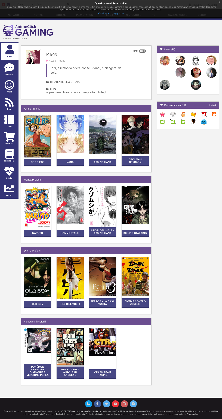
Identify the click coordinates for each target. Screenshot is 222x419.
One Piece (37, 162)
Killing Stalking (135, 233)
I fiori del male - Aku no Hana (102, 231)
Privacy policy (192, 414)
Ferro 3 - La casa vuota (103, 302)
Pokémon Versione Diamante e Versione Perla (37, 370)
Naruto (37, 233)
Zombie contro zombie (135, 302)
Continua (103, 13)
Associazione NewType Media (84, 411)
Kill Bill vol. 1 (70, 304)
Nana (70, 162)
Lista (213, 105)
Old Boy (37, 304)
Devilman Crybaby (135, 160)
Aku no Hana (103, 162)
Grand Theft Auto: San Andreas (70, 372)
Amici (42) (167, 49)
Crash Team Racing (102, 373)
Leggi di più (118, 13)
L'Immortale (70, 233)
